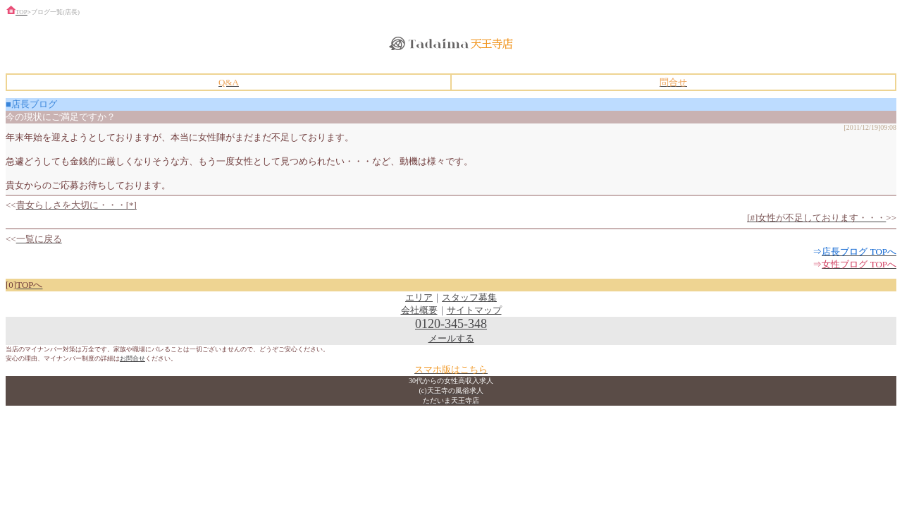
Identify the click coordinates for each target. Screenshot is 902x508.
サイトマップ (474, 310)
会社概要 (419, 310)
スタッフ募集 (469, 297)
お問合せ (132, 358)
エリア (419, 297)
